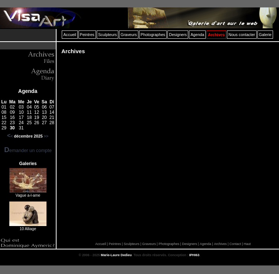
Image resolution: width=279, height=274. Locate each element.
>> (46, 136)
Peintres (115, 244)
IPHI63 (194, 255)
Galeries (27, 163)
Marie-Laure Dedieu (116, 255)
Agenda (27, 91)
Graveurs (149, 244)
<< (10, 136)
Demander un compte (28, 150)
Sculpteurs (131, 244)
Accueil (100, 244)
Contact (235, 244)
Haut (247, 244)
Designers (189, 244)
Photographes (168, 244)
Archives (220, 244)
